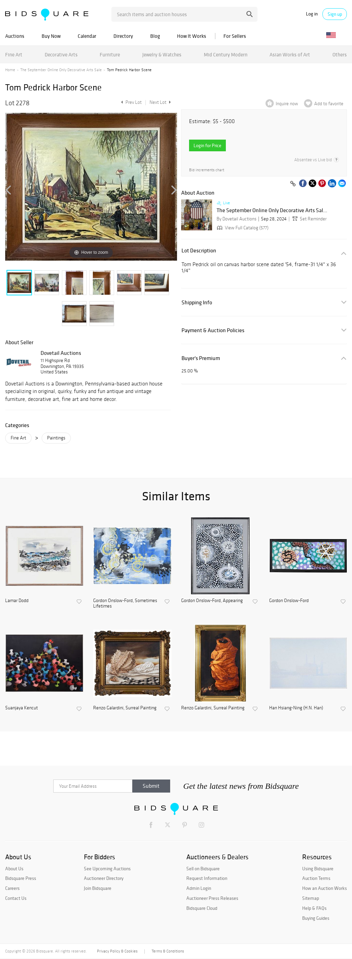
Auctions (14, 36)
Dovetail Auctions (61, 352)
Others (339, 54)
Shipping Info (197, 302)
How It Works (191, 36)
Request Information (206, 878)
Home (10, 69)
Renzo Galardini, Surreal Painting (124, 708)
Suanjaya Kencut (21, 708)
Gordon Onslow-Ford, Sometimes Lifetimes (125, 603)
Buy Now (51, 36)
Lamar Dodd (17, 600)
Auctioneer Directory (103, 878)
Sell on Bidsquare (203, 868)
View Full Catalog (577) (242, 228)
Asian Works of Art (290, 54)
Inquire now (287, 104)
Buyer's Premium (201, 358)
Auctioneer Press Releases (212, 898)
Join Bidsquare (97, 888)
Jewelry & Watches (162, 54)
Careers (12, 888)
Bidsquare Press (20, 878)
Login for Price (207, 145)
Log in (312, 14)
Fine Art (13, 54)
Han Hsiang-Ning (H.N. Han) (296, 708)
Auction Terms (316, 878)
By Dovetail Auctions (236, 218)
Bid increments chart (206, 170)
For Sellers (234, 36)
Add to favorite (328, 104)
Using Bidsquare (317, 868)
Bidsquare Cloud (201, 908)
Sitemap (310, 898)
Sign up (335, 14)
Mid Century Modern (226, 54)
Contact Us (15, 898)
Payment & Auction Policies (213, 330)
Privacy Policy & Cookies (117, 951)
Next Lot (160, 102)
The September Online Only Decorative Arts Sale (61, 69)
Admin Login (198, 888)
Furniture (110, 54)
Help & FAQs (314, 908)
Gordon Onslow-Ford (289, 600)
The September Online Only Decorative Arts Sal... (272, 210)
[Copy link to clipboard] (293, 184)
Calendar (87, 36)
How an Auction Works (324, 888)
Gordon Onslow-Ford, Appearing (212, 600)
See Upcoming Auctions (107, 868)
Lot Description (199, 250)
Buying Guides (315, 918)
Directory (123, 36)
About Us (14, 868)
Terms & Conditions (168, 951)
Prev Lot (130, 102)
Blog (155, 36)
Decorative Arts (61, 54)
